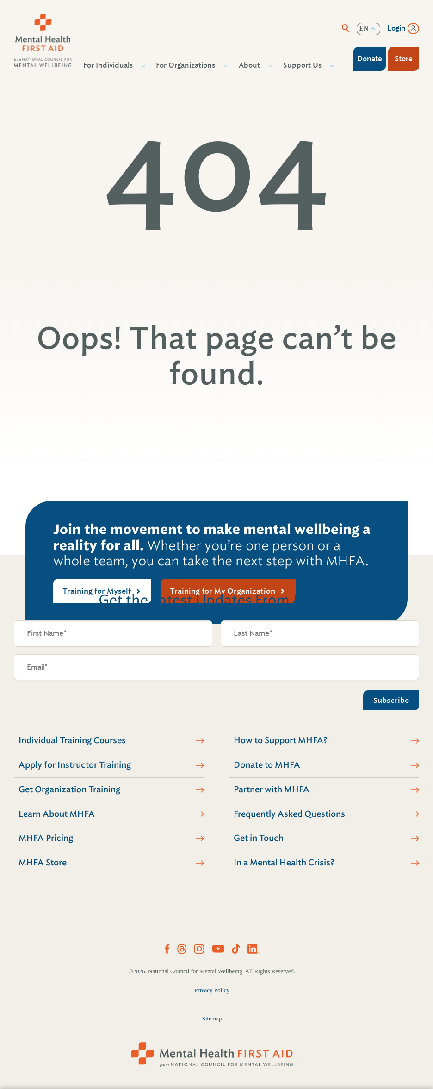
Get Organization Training (69, 789)
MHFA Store (43, 862)
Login (396, 28)
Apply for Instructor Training (75, 764)
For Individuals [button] (109, 65)
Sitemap (212, 1018)
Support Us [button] (303, 65)
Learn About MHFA (57, 814)
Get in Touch (259, 838)
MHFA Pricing (46, 838)
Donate (369, 58)
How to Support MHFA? (281, 740)
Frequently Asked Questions (289, 814)
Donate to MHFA (267, 764)
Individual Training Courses (72, 740)
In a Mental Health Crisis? (284, 862)
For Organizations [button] (186, 65)
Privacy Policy (211, 990)
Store (404, 58)
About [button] (250, 65)
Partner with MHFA (271, 789)
